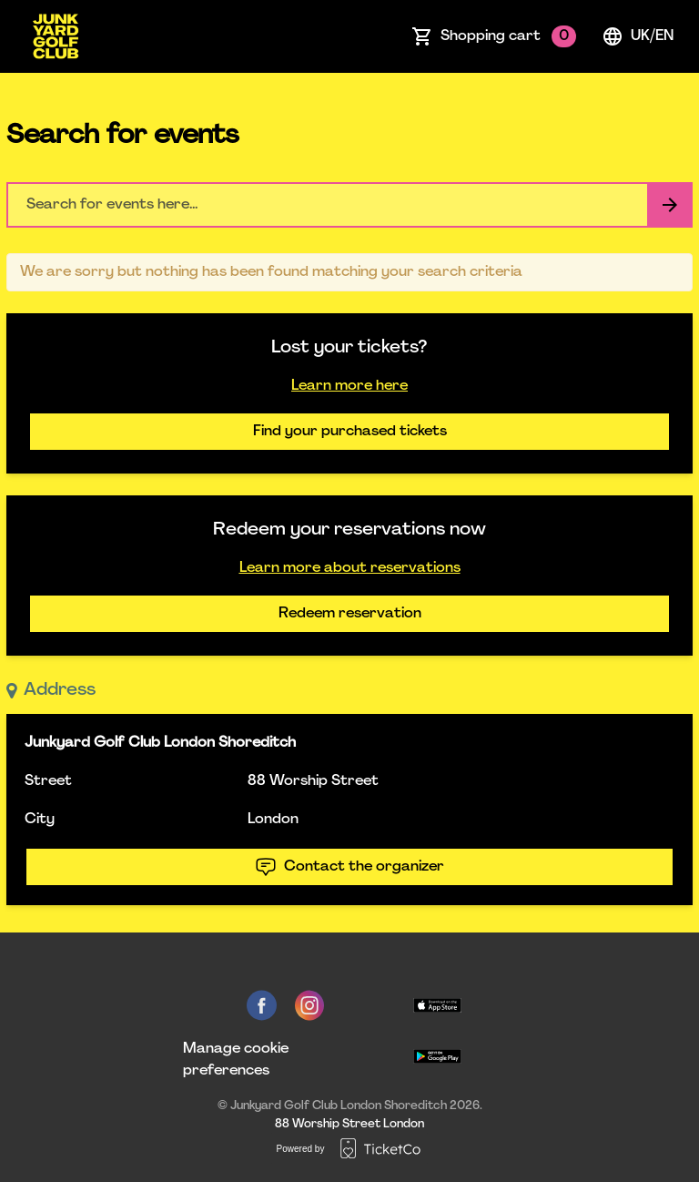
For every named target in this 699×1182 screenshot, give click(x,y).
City (40, 819)
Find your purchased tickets (350, 431)
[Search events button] (670, 205)
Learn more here (349, 386)
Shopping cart (508, 36)
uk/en (638, 36)
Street (48, 781)
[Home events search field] (349, 205)
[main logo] (55, 36)
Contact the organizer (349, 867)
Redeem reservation (350, 613)
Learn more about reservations (350, 568)
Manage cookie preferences (236, 1060)
